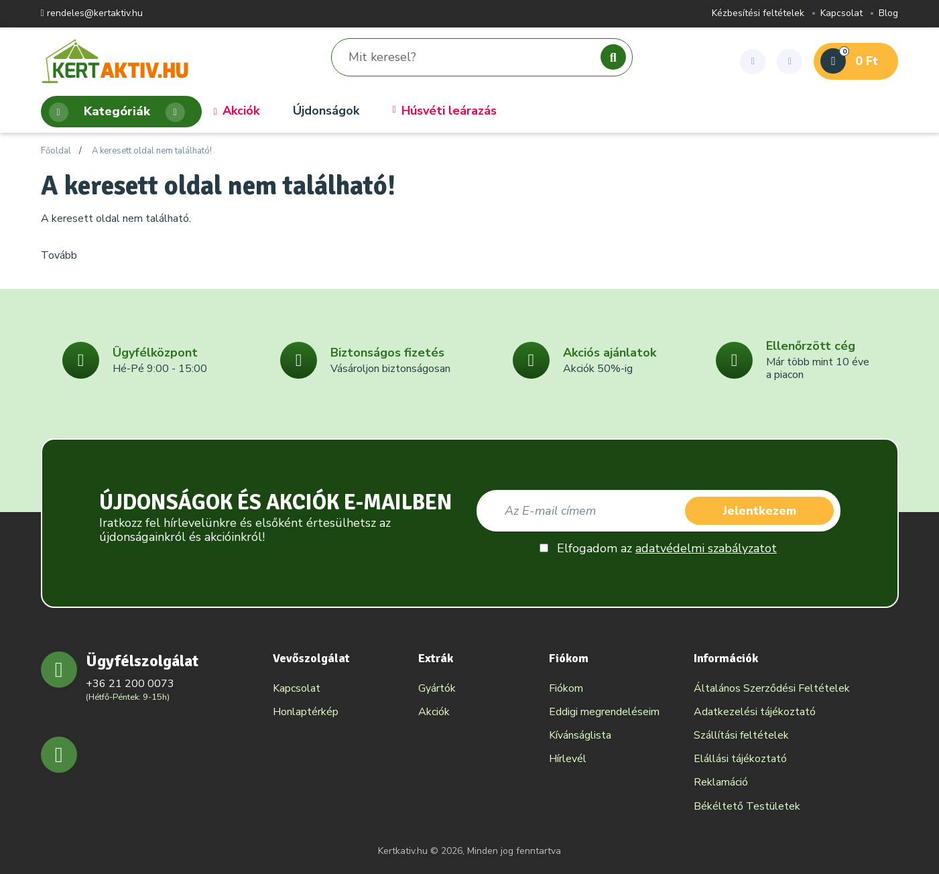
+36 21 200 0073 (130, 683)
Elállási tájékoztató (740, 758)
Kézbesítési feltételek (758, 13)
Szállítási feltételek (741, 735)
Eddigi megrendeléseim (604, 711)
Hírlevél (567, 758)
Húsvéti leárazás (445, 111)
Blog (888, 13)
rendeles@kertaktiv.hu (92, 13)
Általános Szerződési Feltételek (772, 688)
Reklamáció (721, 782)
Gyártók (437, 688)
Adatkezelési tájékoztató (755, 711)
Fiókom (566, 688)
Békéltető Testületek (747, 806)
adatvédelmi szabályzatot (706, 548)
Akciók (236, 111)
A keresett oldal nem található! (152, 151)
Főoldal (56, 151)
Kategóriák (117, 112)
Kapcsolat (841, 13)
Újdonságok (326, 111)
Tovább (59, 255)
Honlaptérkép (305, 711)
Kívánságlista (580, 735)
